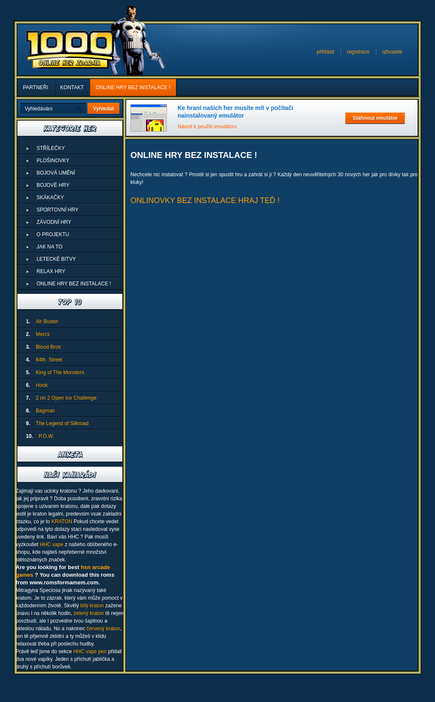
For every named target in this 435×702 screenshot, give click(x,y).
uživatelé (392, 52)
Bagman (45, 411)
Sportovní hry (58, 210)
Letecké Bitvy (56, 259)
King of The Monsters (60, 372)
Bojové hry (53, 185)
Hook (42, 385)
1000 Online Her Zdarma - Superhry (70, 50)
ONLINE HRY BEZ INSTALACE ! (133, 87)
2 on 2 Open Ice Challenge (66, 398)
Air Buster (47, 321)
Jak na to (49, 247)
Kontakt (72, 87)
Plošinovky (53, 161)
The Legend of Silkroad (62, 423)
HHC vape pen (90, 651)
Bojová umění (56, 173)
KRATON (61, 521)
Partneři (35, 87)
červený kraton (103, 629)
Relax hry (51, 271)
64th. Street (49, 360)
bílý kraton (92, 606)
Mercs (43, 334)
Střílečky (51, 148)
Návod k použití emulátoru (207, 127)
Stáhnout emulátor (375, 118)
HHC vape (51, 544)
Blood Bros (48, 347)
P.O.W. (46, 436)
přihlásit (325, 52)
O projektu (53, 234)
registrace (358, 52)
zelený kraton (88, 613)
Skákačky (50, 197)
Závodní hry (54, 222)
